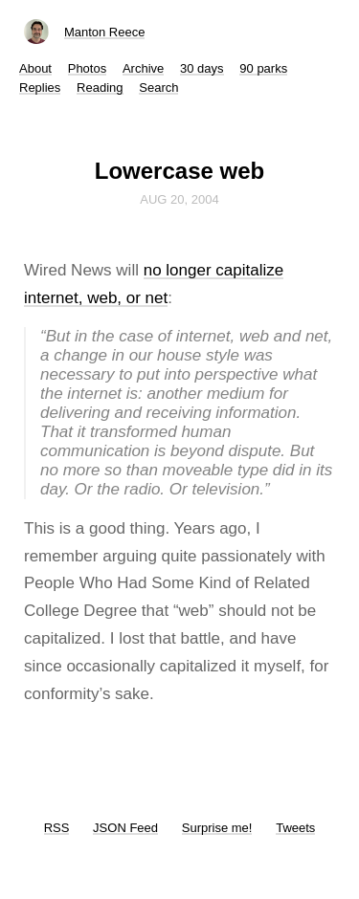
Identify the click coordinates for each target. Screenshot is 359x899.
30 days (202, 68)
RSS (57, 828)
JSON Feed (125, 828)
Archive (143, 68)
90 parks (263, 68)
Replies (39, 87)
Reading (100, 87)
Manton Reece (105, 32)
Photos (87, 68)
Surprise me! (217, 828)
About (35, 68)
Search (158, 87)
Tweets (295, 828)
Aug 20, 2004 (179, 199)
